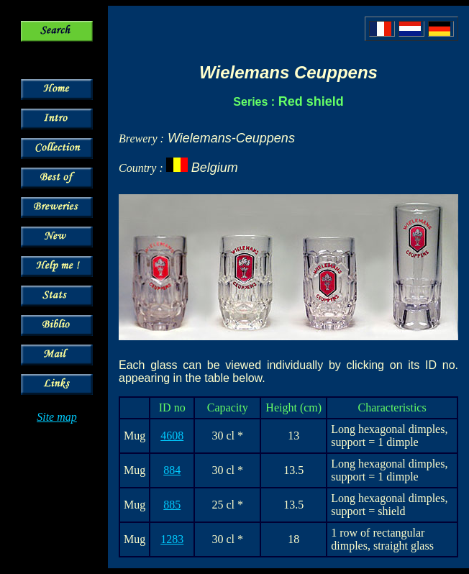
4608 (171, 435)
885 (172, 504)
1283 (171, 539)
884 (172, 470)
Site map (57, 417)
